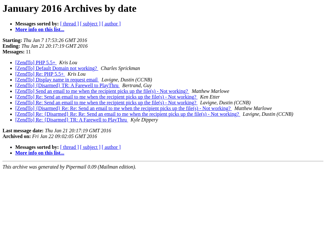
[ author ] (111, 23)
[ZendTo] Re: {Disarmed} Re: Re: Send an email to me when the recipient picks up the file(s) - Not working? (127, 114)
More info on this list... (39, 29)
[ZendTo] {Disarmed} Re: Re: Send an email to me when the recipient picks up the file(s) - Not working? (123, 108)
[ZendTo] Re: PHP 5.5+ (40, 74)
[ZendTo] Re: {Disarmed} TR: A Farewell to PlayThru (71, 119)
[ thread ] (69, 23)
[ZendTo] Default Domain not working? (56, 68)
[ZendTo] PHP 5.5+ (36, 62)
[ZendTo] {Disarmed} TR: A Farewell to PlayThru (67, 85)
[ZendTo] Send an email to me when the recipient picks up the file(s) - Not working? (102, 91)
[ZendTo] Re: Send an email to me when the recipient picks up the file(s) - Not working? (106, 97)
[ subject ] (90, 23)
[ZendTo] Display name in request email (57, 79)
